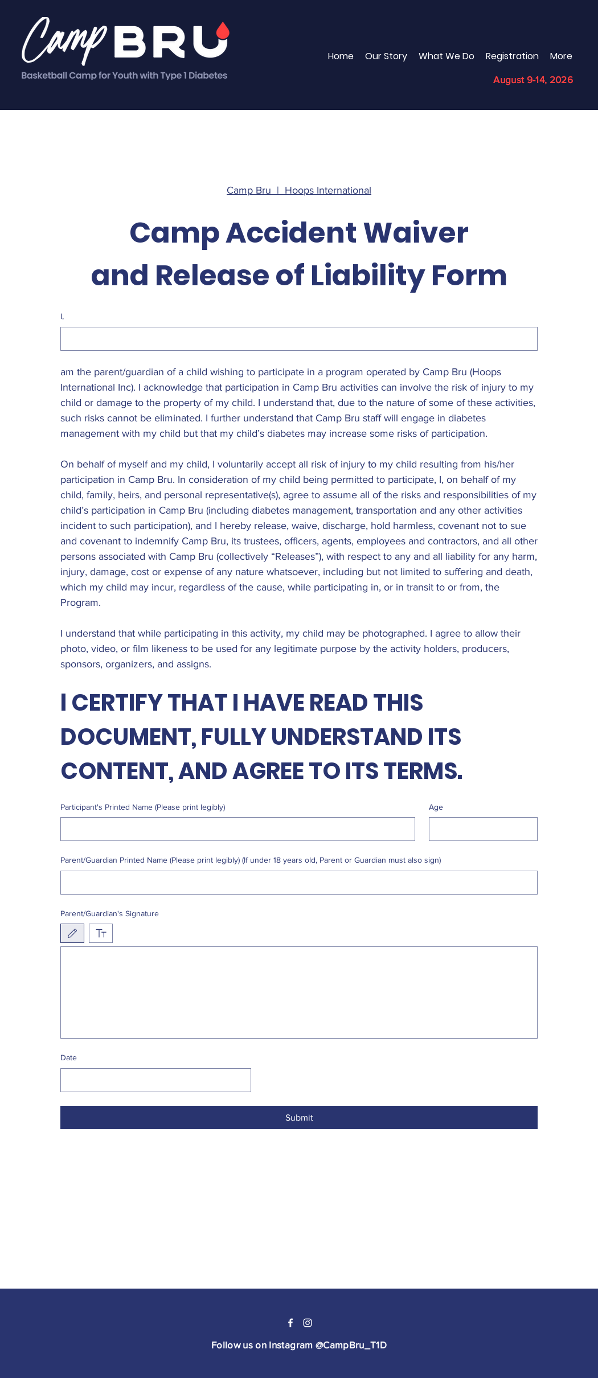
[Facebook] (290, 1322)
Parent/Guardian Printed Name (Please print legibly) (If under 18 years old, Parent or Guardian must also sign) (250, 859)
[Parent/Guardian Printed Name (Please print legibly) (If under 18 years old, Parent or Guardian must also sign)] (295, 882)
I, (62, 316)
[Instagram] (307, 1322)
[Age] (480, 829)
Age (436, 806)
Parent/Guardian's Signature (109, 913)
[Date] (152, 1080)
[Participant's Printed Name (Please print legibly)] (234, 829)
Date (68, 1057)
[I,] (295, 338)
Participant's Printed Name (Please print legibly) (142, 806)
